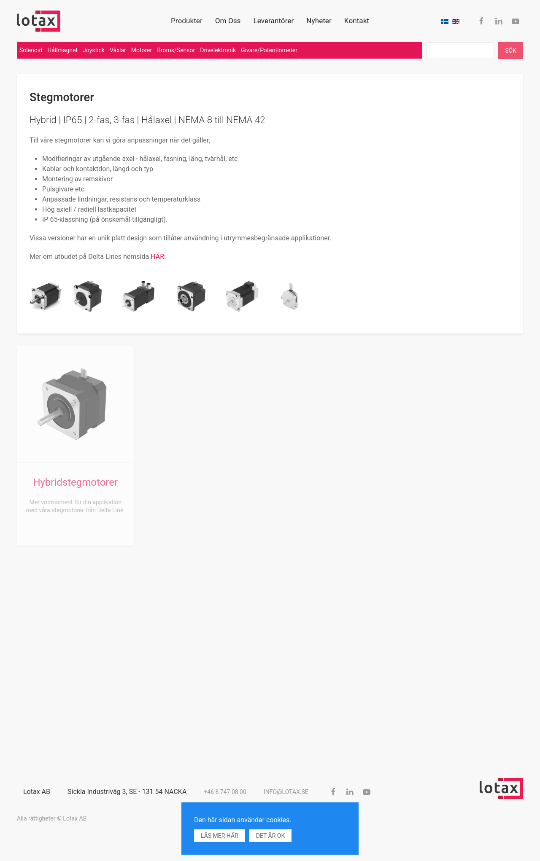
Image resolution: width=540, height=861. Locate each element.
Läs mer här (219, 835)
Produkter (186, 20)
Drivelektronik (218, 50)
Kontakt (356, 20)
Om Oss (228, 20)
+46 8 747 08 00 (225, 791)
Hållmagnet (62, 50)
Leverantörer (273, 20)
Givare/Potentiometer (269, 50)
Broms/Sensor (176, 50)
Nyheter (319, 20)
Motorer (141, 50)
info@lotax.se (286, 791)
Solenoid (30, 50)
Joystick (94, 50)
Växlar (118, 50)
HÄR (157, 257)
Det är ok (270, 835)
